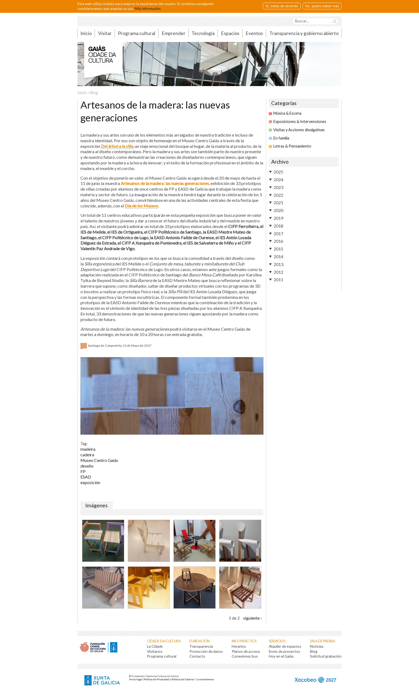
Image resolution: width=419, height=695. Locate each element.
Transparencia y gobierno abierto (304, 33)
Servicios (277, 641)
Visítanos (154, 651)
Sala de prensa (322, 641)
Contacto (197, 656)
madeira (87, 448)
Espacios (230, 33)
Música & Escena (285, 113)
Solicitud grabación (326, 656)
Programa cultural (136, 33)
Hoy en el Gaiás (281, 656)
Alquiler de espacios (285, 646)
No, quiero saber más (322, 6)
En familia (279, 138)
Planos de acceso (246, 651)
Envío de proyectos (284, 651)
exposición (90, 482)
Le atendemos (205, 679)
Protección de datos (206, 651)
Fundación (199, 641)
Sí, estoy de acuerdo (281, 6)
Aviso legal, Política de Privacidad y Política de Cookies (161, 679)
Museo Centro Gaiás (99, 460)
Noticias (317, 646)
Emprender (173, 33)
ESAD (85, 476)
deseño (87, 465)
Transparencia (201, 646)
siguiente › (252, 617)
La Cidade (155, 646)
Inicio (86, 33)
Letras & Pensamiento (290, 146)
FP (83, 471)
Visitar (105, 33)
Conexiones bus (245, 656)
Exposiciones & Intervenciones (297, 121)
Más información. (148, 8)
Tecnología (203, 33)
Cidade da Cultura (164, 641)
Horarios (239, 646)
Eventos (254, 33)
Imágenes (97, 505)
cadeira (87, 454)
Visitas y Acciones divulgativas (297, 130)
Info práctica (244, 641)
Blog (94, 92)
